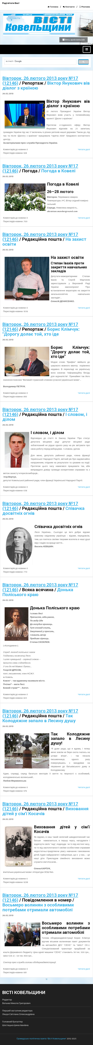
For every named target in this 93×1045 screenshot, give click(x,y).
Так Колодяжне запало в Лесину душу (39, 718)
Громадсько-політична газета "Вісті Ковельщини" (41, 1039)
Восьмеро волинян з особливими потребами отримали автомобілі (38, 907)
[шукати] (40, 61)
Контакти (69, 6)
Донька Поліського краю (37, 592)
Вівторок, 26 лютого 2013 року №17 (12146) (40, 81)
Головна (53, 6)
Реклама (84, 6)
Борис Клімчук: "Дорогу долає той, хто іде (41, 332)
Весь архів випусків (73, 40)
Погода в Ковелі (58, 170)
